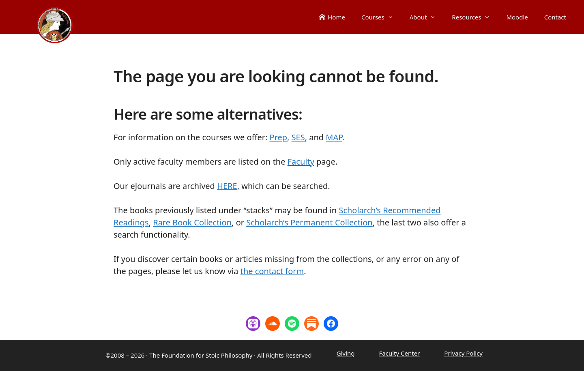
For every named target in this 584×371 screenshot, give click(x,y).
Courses (381, 17)
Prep (279, 137)
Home (336, 17)
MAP (334, 137)
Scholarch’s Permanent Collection (309, 222)
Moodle (517, 17)
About (427, 17)
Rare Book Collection (192, 222)
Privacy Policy (463, 353)
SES (298, 137)
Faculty (301, 161)
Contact (555, 17)
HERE (227, 185)
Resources (475, 17)
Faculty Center (399, 353)
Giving (346, 353)
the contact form (272, 271)
